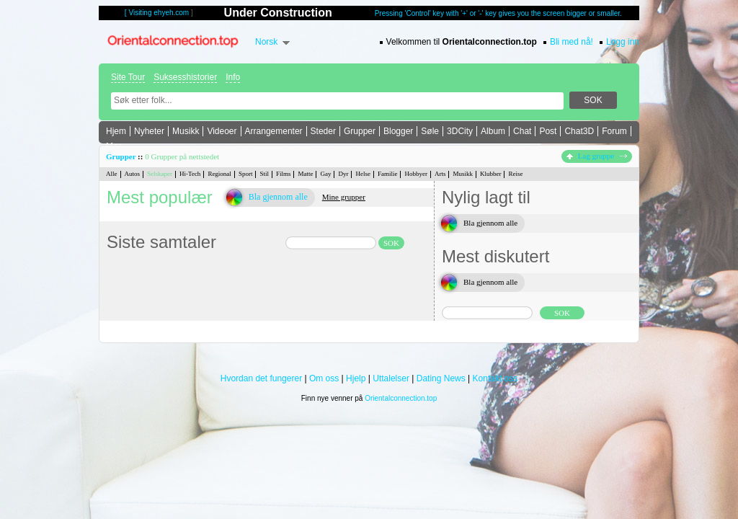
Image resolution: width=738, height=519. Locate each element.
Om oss (324, 378)
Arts (440, 173)
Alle (111, 173)
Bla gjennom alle (278, 197)
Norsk (266, 42)
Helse (362, 173)
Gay (325, 173)
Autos (133, 173)
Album (493, 131)
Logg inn (622, 42)
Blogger (398, 131)
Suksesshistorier (185, 77)
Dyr (343, 173)
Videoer (221, 131)
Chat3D (579, 131)
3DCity (460, 131)
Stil (264, 173)
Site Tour (128, 77)
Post (547, 131)
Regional (219, 173)
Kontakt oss (495, 378)
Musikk (185, 131)
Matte (305, 173)
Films (283, 173)
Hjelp (355, 378)
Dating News (441, 378)
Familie (388, 173)
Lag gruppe (596, 155)
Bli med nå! (571, 42)
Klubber (491, 173)
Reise (515, 173)
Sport (246, 173)
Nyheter (149, 131)
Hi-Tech (189, 173)
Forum (614, 131)
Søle (430, 131)
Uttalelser (391, 378)
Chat (522, 131)
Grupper (359, 131)
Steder (323, 131)
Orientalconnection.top (401, 398)
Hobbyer (415, 173)
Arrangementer (274, 131)
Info (233, 77)
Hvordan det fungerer (261, 378)
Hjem (116, 131)
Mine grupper (343, 196)
